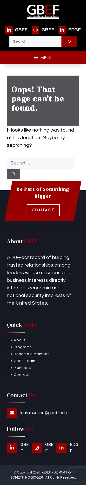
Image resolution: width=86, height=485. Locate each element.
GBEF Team (24, 361)
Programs (23, 347)
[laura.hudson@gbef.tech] (37, 413)
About (20, 340)
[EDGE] (69, 30)
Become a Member (31, 354)
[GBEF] (16, 30)
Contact (22, 374)
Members (22, 368)
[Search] (69, 41)
